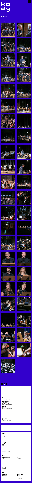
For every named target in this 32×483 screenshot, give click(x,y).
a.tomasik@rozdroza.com (8, 404)
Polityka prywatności (5, 428)
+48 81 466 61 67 (6, 416)
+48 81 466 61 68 (6, 403)
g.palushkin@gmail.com (7, 399)
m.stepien (5, 408)
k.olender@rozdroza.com (8, 420)
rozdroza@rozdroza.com (8, 395)
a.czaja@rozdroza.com (7, 415)
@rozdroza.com (9, 408)
